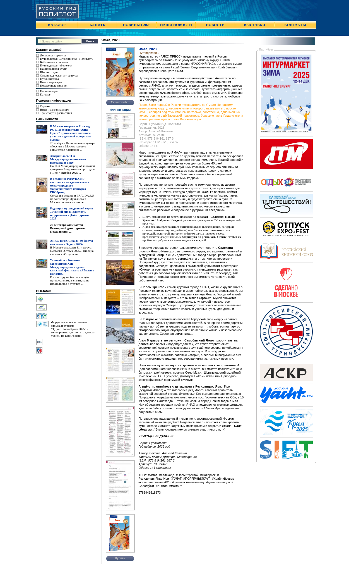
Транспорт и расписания (56, 112)
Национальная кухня (53, 68)
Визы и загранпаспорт (54, 109)
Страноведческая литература (59, 75)
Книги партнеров (51, 82)
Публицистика (49, 78)
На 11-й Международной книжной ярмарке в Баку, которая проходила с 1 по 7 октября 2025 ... (72, 169)
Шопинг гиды (49, 72)
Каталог (45, 94)
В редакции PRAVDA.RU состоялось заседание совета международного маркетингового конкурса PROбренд (69, 185)
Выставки (43, 291)
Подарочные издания (54, 85)
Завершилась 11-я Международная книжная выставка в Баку (68, 159)
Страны (45, 106)
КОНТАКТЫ (295, 25)
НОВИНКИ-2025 (136, 25)
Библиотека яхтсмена (54, 62)
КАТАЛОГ (57, 25)
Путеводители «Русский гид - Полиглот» (66, 58)
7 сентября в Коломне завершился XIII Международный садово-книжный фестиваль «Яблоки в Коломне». (72, 267)
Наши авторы (49, 91)
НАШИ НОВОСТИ (176, 25)
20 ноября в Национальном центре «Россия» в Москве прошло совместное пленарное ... (72, 146)
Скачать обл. (120, 102)
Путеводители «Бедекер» (56, 65)
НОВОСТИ (215, 25)
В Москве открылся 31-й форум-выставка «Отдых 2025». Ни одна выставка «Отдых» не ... (72, 251)
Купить (120, 558)
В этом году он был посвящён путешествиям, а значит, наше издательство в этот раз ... (69, 280)
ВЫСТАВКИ (254, 25)
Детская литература (53, 55)
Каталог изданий (49, 49)
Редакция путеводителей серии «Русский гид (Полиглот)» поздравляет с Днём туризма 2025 (71, 213)
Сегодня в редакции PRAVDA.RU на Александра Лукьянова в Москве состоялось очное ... (72, 199)
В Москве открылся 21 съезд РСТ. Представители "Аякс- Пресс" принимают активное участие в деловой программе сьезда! (70, 133)
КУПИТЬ (97, 25)
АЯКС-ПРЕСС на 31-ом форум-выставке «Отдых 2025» (72, 242)
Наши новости (47, 119)
